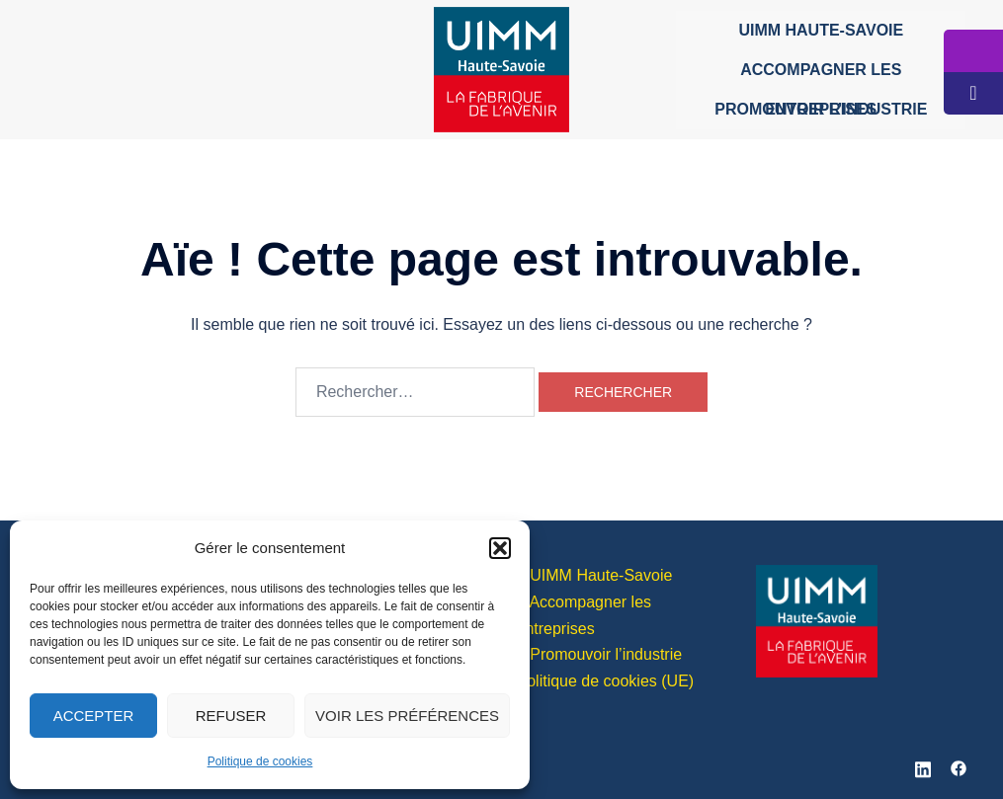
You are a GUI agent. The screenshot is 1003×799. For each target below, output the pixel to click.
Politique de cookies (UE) (606, 681)
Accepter (93, 715)
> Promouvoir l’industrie (600, 654)
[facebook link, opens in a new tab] (958, 767)
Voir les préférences (407, 715)
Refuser (231, 715)
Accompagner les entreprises (820, 75)
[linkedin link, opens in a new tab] (923, 767)
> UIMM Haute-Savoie (595, 575)
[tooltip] (973, 51)
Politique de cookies (260, 761)
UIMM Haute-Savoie (820, 30)
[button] (500, 548)
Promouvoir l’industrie (820, 109)
